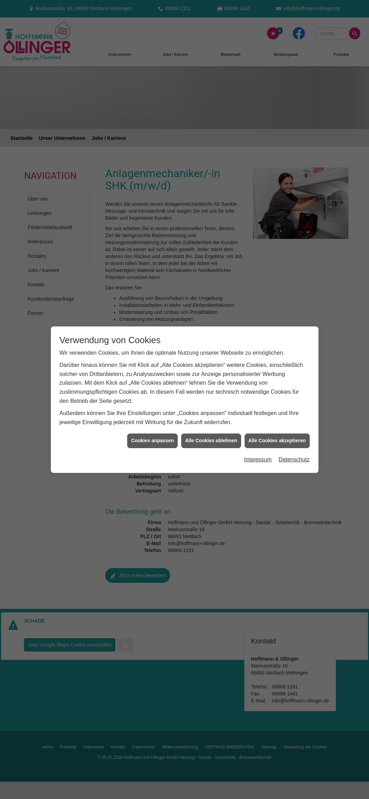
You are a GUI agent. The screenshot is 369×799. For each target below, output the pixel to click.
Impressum (257, 439)
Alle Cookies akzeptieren (277, 420)
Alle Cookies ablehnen (211, 420)
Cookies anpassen (152, 420)
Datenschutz (294, 439)
